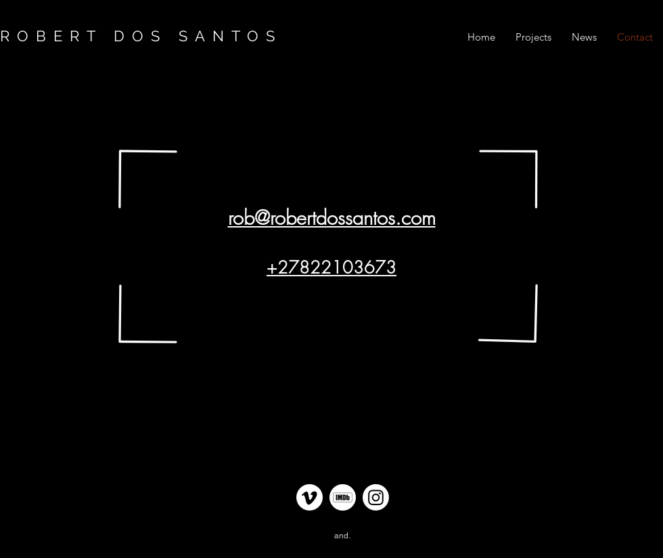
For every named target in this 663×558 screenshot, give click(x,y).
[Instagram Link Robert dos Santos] (376, 497)
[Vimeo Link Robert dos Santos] (309, 497)
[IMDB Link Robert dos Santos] (342, 497)
